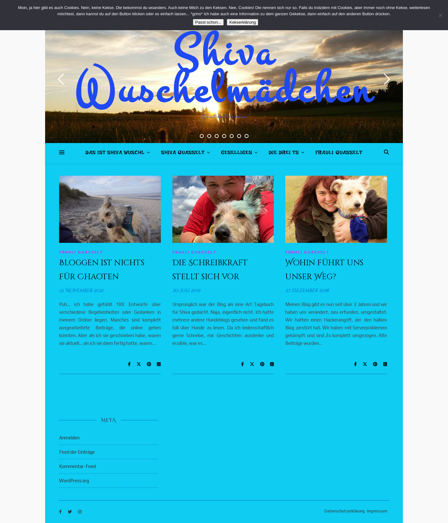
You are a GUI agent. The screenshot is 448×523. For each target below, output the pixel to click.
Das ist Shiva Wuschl (115, 154)
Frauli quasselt (338, 154)
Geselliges (236, 154)
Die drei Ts (284, 154)
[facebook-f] (61, 512)
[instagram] (80, 512)
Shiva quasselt (183, 154)
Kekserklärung (242, 22)
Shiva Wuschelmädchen (224, 71)
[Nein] (440, 15)
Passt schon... (208, 22)
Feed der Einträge (77, 452)
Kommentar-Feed (77, 466)
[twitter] (70, 512)
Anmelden (69, 437)
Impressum (377, 511)
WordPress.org (74, 480)
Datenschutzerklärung (344, 511)
